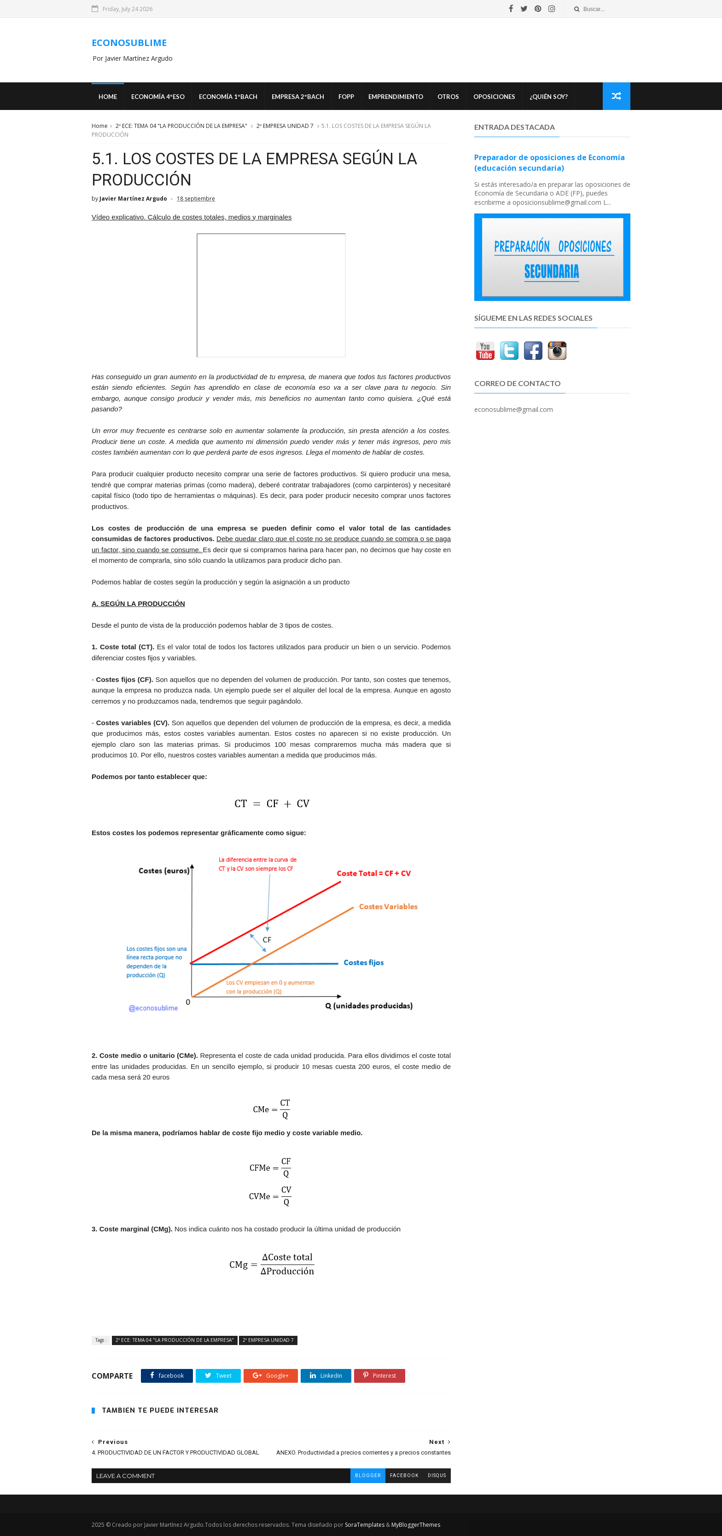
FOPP (346, 96)
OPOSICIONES (494, 96)
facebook (404, 1475)
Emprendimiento (395, 96)
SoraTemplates (364, 1525)
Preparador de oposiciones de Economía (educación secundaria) (549, 162)
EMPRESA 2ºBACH (298, 96)
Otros (448, 96)
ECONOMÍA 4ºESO (158, 96)
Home (108, 96)
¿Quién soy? (549, 96)
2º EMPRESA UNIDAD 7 (285, 126)
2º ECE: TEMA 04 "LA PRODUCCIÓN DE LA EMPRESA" (181, 126)
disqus (437, 1475)
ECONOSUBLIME (129, 42)
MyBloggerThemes (415, 1525)
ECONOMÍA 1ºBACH (228, 96)
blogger (368, 1475)
